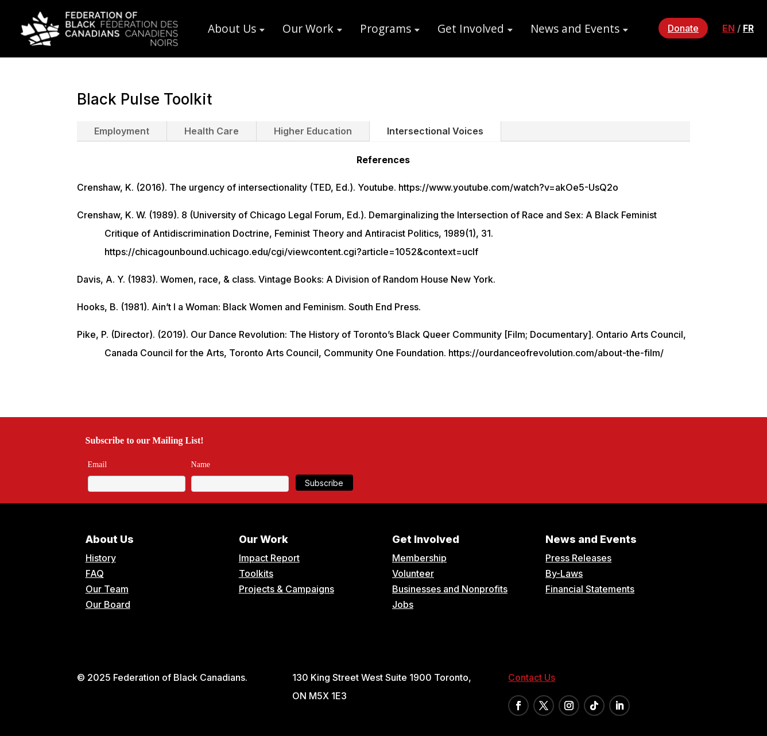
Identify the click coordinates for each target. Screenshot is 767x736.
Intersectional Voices (435, 131)
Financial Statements (589, 589)
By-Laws (564, 573)
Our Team (107, 589)
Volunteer (413, 573)
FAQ (95, 573)
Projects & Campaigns (286, 589)
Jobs (402, 604)
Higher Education (313, 131)
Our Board (108, 604)
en (728, 28)
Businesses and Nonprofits (450, 589)
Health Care (211, 131)
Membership (419, 558)
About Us (232, 28)
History (101, 558)
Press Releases (578, 558)
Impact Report (269, 558)
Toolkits (256, 573)
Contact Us (531, 677)
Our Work (308, 28)
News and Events (574, 28)
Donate (683, 28)
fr (748, 28)
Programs (385, 28)
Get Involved (470, 28)
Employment (121, 131)
